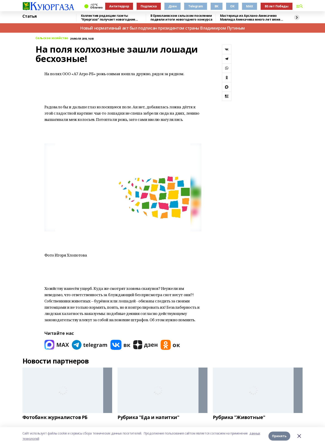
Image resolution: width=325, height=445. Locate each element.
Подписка (149, 6)
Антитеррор (119, 6)
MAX (249, 6)
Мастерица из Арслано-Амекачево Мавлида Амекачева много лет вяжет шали (251, 17)
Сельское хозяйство (51, 38)
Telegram (195, 6)
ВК (216, 6)
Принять (279, 436)
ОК (232, 6)
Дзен (172, 6)
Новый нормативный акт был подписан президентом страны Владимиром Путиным (162, 28)
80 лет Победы (276, 6)
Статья (29, 16)
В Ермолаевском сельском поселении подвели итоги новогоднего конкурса (181, 17)
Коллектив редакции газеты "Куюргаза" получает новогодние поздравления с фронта (108, 17)
